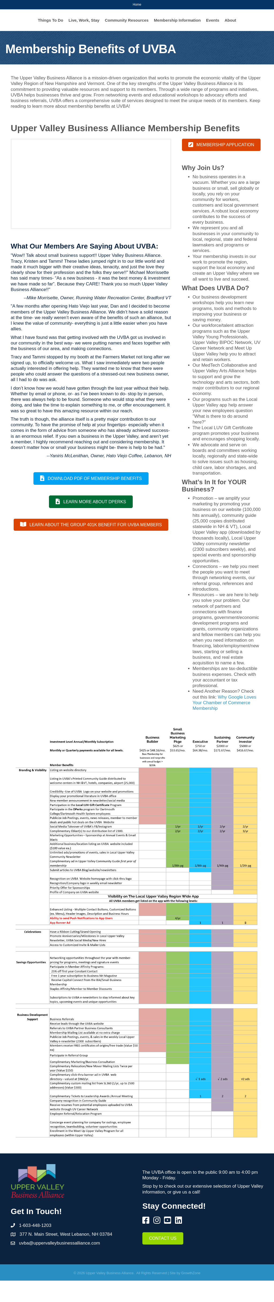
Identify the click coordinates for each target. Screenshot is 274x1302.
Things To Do (43, 23)
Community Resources (120, 23)
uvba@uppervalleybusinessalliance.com (59, 1264)
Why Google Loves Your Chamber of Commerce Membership (224, 724)
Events (154, 41)
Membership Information (119, 41)
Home (137, 4)
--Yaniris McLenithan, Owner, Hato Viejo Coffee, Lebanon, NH (109, 477)
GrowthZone (190, 1294)
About (172, 41)
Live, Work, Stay (77, 23)
